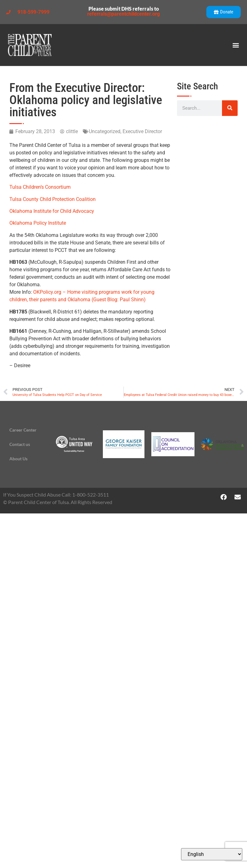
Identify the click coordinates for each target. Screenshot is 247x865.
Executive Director (142, 131)
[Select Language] (211, 854)
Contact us (19, 444)
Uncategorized (104, 131)
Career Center (23, 429)
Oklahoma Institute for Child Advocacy (51, 211)
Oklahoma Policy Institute (37, 223)
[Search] (230, 108)
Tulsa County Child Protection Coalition (52, 199)
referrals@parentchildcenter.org (123, 14)
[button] (235, 45)
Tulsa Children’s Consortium (40, 187)
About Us (18, 458)
